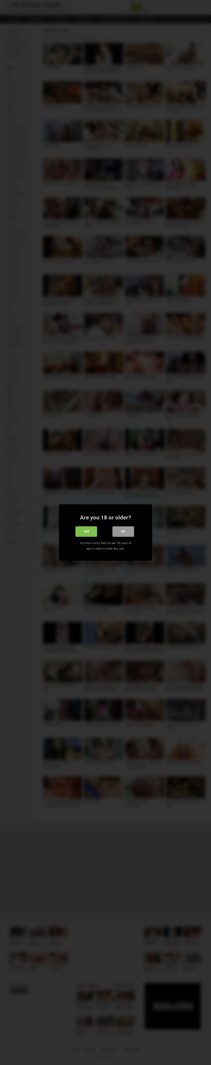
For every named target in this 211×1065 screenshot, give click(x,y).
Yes (86, 531)
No (123, 531)
